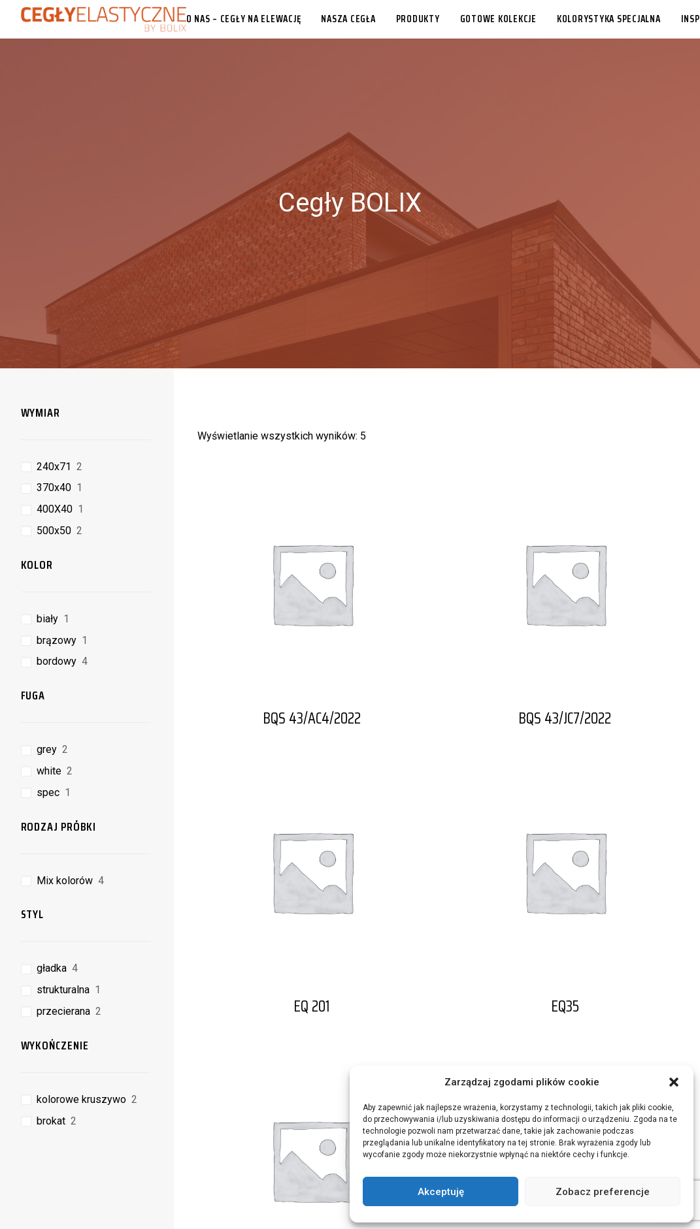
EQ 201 (311, 958)
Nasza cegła (348, 19)
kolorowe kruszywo (81, 1051)
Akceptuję (441, 1192)
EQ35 (565, 958)
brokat (51, 1072)
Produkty (418, 19)
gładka (52, 920)
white (49, 722)
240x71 (54, 418)
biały (47, 570)
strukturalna (63, 941)
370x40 (54, 439)
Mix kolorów (65, 832)
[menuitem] (248, 19)
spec (48, 744)
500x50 (54, 482)
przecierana (63, 963)
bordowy (56, 613)
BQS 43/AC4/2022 (312, 670)
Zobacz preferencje (603, 1192)
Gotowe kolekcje (498, 19)
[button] (673, 1082)
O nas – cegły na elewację (243, 19)
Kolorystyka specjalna (609, 19)
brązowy (56, 592)
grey (47, 701)
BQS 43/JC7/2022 (564, 670)
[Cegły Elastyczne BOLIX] (103, 19)
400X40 (55, 461)
